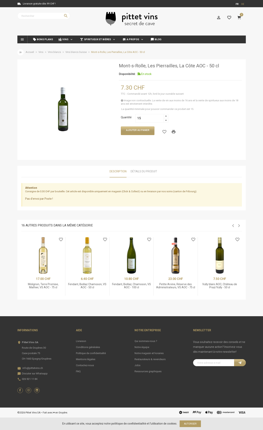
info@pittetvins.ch (32, 368)
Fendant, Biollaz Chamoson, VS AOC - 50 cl (87, 286)
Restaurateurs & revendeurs (150, 359)
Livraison (81, 341)
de (243, 4)
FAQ (78, 371)
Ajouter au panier (137, 130)
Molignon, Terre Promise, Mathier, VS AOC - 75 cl (43, 286)
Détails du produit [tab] (144, 171)
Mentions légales (85, 359)
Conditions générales (88, 347)
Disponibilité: (127, 74)
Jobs (137, 365)
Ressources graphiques (148, 371)
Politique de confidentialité (91, 353)
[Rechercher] (43, 15)
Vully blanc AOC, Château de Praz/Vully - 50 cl (219, 286)
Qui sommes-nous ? (146, 341)
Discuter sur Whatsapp (35, 373)
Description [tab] (118, 171)
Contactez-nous (85, 365)
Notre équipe (142, 347)
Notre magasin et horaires (149, 353)
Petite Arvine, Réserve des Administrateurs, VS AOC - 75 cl (175, 286)
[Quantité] (150, 118)
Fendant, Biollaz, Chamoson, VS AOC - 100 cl (131, 286)
